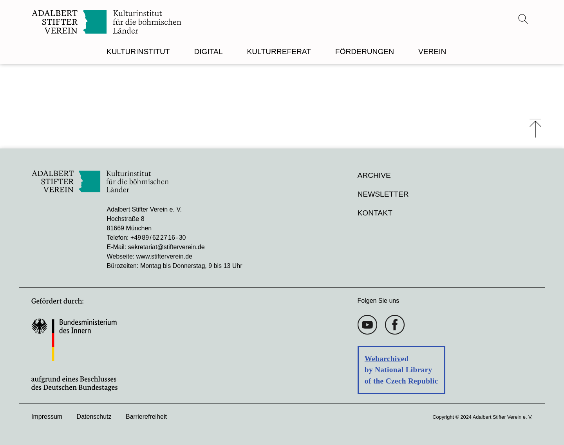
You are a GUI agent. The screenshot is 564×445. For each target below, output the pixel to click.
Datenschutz (94, 416)
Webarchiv (383, 359)
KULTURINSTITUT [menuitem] (138, 51)
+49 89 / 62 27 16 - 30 (158, 237)
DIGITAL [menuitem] (208, 51)
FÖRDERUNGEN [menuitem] (364, 51)
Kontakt (375, 213)
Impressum (46, 416)
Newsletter (383, 194)
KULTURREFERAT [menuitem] (279, 51)
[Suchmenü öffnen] (523, 18)
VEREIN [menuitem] (432, 51)
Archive (374, 175)
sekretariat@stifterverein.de (166, 247)
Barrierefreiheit (146, 416)
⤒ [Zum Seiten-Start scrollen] (535, 128)
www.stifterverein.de (164, 256)
